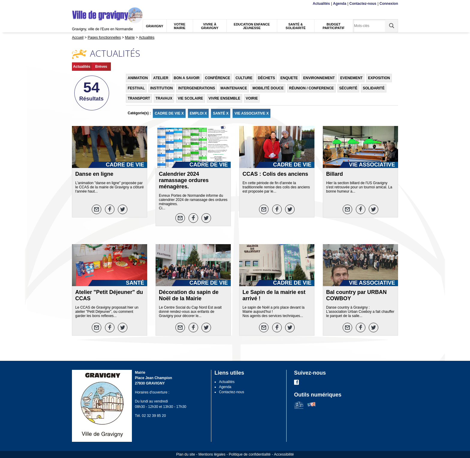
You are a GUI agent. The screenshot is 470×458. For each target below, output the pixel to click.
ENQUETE (289, 78)
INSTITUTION (161, 88)
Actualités (321, 3)
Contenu (86, 3)
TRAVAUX (164, 98)
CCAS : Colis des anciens (275, 174)
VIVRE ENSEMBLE (224, 98)
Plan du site (185, 454)
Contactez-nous (363, 3)
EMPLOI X (198, 113)
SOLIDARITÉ (374, 88)
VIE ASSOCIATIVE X (251, 113)
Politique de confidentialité (249, 454)
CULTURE (244, 78)
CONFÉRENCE (217, 78)
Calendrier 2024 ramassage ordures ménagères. (184, 180)
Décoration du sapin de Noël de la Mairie (189, 295)
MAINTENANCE (234, 88)
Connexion (388, 3)
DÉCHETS (266, 78)
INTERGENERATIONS (196, 88)
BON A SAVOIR (187, 78)
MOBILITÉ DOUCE (268, 88)
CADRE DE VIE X (169, 113)
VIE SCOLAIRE (190, 98)
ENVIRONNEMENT (319, 78)
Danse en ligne (94, 174)
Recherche (100, 3)
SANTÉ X (220, 113)
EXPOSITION (379, 78)
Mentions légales (211, 454)
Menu (75, 3)
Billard (334, 174)
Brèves (101, 66)
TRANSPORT (139, 98)
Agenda (339, 3)
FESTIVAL (136, 88)
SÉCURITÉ (348, 88)
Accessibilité (284, 454)
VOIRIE (252, 98)
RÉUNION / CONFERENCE (311, 88)
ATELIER (160, 78)
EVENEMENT (351, 78)
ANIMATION (138, 78)
